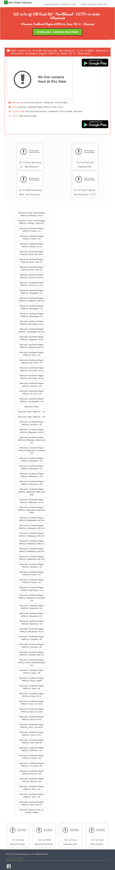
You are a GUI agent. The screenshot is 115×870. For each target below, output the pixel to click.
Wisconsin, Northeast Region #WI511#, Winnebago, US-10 (31, 322)
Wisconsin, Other (32, 407)
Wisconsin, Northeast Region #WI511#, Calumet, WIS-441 (32, 276)
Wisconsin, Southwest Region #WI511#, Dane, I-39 (31, 671)
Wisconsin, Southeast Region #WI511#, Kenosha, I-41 (31, 423)
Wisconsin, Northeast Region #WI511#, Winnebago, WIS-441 (32, 330)
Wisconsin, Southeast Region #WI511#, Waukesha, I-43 (31, 614)
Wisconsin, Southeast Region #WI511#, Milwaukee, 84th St (31, 431)
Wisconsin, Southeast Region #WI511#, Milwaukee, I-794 (31, 475)
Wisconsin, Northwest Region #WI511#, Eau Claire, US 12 (31, 369)
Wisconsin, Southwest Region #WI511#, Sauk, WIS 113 (31, 803)
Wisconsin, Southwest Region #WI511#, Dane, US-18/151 (31, 725)
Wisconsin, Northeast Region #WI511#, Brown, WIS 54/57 (32, 253)
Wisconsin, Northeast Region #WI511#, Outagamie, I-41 (32, 291)
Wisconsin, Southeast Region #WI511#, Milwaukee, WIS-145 (31, 534)
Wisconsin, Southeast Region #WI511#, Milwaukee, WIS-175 (31, 542)
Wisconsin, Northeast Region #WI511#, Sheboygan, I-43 (32, 307)
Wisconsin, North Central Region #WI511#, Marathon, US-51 (31, 214)
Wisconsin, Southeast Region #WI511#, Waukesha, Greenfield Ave (31, 598)
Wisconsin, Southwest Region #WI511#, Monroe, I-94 (31, 780)
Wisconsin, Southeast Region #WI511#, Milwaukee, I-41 (31, 459)
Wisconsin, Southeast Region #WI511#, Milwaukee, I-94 (31, 482)
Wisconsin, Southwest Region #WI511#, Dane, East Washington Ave (32, 662)
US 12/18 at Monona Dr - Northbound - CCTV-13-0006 (30, 167)
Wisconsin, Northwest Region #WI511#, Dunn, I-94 (31, 353)
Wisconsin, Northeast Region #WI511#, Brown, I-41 (32, 229)
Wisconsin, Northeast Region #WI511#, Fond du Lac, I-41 (32, 284)
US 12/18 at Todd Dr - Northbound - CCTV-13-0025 (85, 194)
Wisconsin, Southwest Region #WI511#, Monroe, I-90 (31, 772)
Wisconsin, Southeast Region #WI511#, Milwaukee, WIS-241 (31, 550)
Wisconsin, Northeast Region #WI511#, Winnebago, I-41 (32, 315)
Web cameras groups (95, 4)
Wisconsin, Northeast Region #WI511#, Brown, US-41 (32, 245)
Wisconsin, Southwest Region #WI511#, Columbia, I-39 (31, 638)
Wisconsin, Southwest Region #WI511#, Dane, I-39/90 (31, 679)
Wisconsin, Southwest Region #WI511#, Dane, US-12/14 (31, 702)
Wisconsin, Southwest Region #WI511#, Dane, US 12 (31, 694)
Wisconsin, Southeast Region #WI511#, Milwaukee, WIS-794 (31, 557)
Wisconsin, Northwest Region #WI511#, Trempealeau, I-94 (31, 400)
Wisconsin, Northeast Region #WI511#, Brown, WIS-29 (32, 268)
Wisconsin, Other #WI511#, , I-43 (31, 417)
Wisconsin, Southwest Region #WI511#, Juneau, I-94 (31, 756)
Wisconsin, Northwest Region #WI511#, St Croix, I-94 (31, 392)
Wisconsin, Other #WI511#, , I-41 (31, 412)
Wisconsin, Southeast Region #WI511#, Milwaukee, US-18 (31, 500)
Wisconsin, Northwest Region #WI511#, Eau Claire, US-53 (31, 377)
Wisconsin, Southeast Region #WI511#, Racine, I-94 (31, 581)
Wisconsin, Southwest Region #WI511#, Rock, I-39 (31, 787)
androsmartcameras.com (59, 4)
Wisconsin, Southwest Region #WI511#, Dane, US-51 (31, 733)
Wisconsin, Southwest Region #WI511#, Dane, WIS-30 (31, 741)
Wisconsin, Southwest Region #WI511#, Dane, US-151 (31, 718)
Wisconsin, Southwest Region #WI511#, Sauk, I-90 (31, 795)
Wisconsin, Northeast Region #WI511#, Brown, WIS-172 (32, 260)
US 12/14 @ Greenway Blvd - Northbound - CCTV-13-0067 (30, 194)
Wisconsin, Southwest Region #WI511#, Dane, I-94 (31, 687)
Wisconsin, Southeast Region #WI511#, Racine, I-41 (31, 573)
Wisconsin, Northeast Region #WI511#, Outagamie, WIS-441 (32, 299)
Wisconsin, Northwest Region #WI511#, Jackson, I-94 (31, 384)
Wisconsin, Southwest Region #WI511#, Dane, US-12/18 (31, 710)
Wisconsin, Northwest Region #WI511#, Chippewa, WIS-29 (31, 346)
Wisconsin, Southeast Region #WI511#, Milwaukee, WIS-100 (31, 519)
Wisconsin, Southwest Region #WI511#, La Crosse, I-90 (31, 764)
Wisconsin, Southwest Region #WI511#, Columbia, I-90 (31, 645)
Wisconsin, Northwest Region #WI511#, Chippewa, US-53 (31, 338)
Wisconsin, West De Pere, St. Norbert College (31, 811)
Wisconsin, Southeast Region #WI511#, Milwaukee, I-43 (31, 467)
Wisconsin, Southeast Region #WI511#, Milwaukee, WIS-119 (31, 526)
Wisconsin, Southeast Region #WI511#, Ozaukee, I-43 (31, 565)
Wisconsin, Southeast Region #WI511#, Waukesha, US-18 (31, 630)
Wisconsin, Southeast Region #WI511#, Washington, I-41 (31, 588)
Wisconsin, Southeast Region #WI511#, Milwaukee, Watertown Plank (31, 510)
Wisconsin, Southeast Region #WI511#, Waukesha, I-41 (31, 607)
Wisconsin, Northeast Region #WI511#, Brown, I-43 (32, 237)
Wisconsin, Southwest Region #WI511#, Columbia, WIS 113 (31, 653)
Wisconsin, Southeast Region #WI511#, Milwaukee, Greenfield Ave (31, 450)
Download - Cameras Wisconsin (57, 32)
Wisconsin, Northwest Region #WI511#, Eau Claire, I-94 (31, 361)
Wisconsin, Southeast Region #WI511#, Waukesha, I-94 (31, 622)
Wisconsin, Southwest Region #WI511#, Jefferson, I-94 (31, 749)
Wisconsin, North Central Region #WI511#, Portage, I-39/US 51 (31, 222)
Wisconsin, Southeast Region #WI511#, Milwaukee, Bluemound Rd (32, 440)
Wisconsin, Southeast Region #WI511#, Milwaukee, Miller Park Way (31, 492)
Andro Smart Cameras (18, 2)
